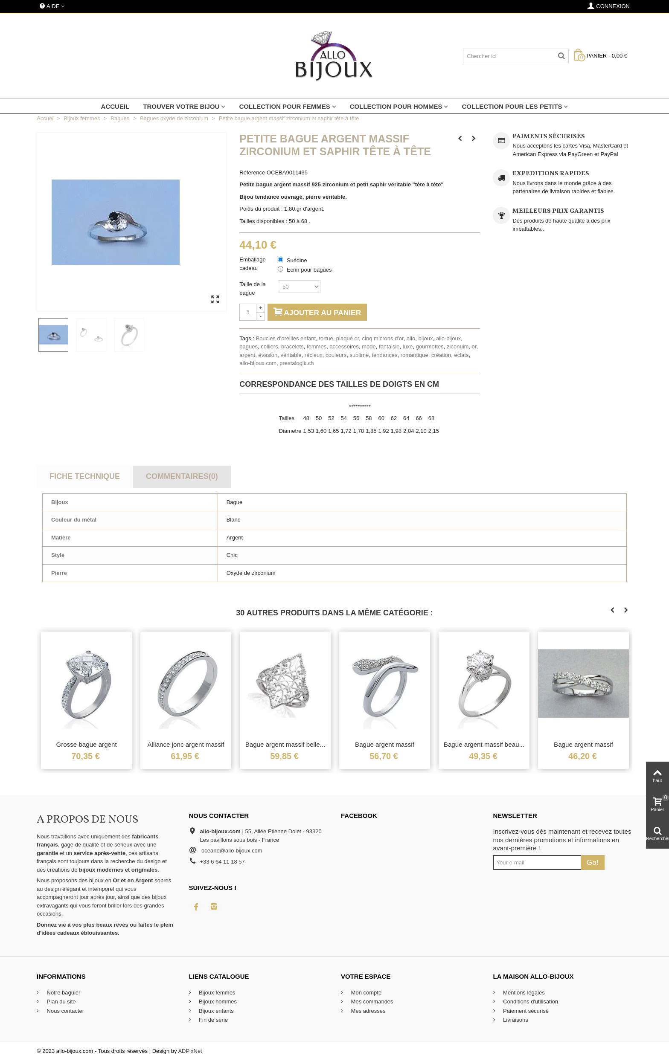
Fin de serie (213, 1020)
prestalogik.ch (296, 363)
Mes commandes (371, 1001)
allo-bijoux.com (257, 363)
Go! (593, 862)
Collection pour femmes (284, 106)
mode (369, 346)
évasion (267, 355)
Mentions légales (523, 992)
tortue (326, 338)
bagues (248, 346)
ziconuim (457, 346)
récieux (314, 355)
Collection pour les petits (512, 106)
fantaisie (389, 346)
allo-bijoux (448, 338)
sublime (359, 355)
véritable (290, 355)
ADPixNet (190, 1051)
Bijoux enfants (216, 1011)
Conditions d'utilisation (530, 1001)
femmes (316, 346)
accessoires (344, 346)
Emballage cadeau (252, 263)
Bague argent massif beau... (484, 744)
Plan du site (60, 1001)
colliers (269, 346)
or (474, 346)
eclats (461, 355)
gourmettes (430, 346)
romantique (414, 355)
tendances (384, 355)
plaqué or (347, 338)
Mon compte (365, 992)
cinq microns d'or (383, 338)
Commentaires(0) (182, 476)
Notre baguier (62, 992)
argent (247, 355)
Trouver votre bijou (181, 106)
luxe (408, 346)
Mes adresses (367, 1011)
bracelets (292, 346)
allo (411, 338)
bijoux (425, 338)
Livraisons (515, 1020)
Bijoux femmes (217, 992)
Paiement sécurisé (525, 1011)
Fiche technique (84, 476)
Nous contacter (64, 1011)
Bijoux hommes (217, 1001)
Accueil (115, 106)
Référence (252, 172)
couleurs (336, 355)
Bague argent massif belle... (285, 744)
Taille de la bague (252, 288)
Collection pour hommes (396, 106)
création (441, 355)
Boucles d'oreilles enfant (286, 338)
